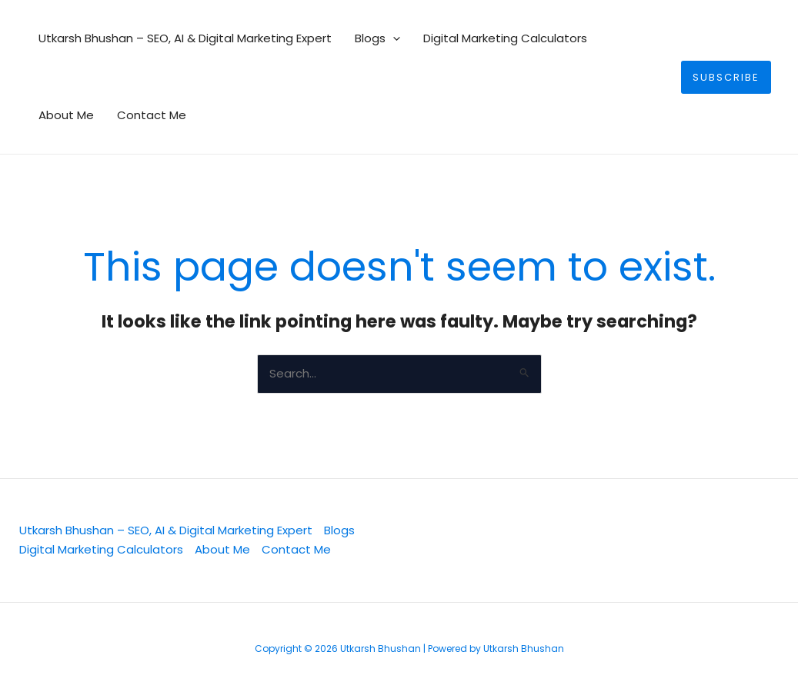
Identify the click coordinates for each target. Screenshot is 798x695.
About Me (66, 115)
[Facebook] (656, 541)
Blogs (377, 38)
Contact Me (151, 115)
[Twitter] (552, 541)
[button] (393, 38)
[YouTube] (709, 541)
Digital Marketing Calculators (505, 38)
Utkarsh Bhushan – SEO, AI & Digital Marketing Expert (185, 38)
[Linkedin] (604, 541)
